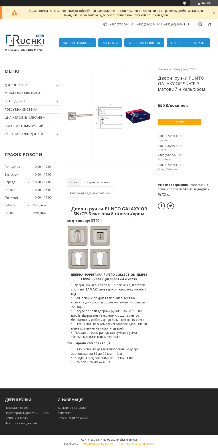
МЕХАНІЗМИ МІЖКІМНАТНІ (24, 93)
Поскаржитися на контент (98, 444)
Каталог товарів (75, 42)
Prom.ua (131, 440)
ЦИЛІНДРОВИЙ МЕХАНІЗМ (24, 117)
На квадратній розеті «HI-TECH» (27, 413)
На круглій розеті (17, 408)
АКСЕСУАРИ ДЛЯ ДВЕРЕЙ (23, 134)
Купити (179, 122)
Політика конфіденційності (136, 444)
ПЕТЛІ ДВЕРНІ (15, 101)
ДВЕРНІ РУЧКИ (15, 85)
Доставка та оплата (144, 42)
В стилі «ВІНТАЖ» (16, 418)
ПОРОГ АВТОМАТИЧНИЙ (23, 126)
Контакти (110, 42)
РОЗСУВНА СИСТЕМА (20, 109)
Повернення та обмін (188, 42)
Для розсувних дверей (21, 423)
